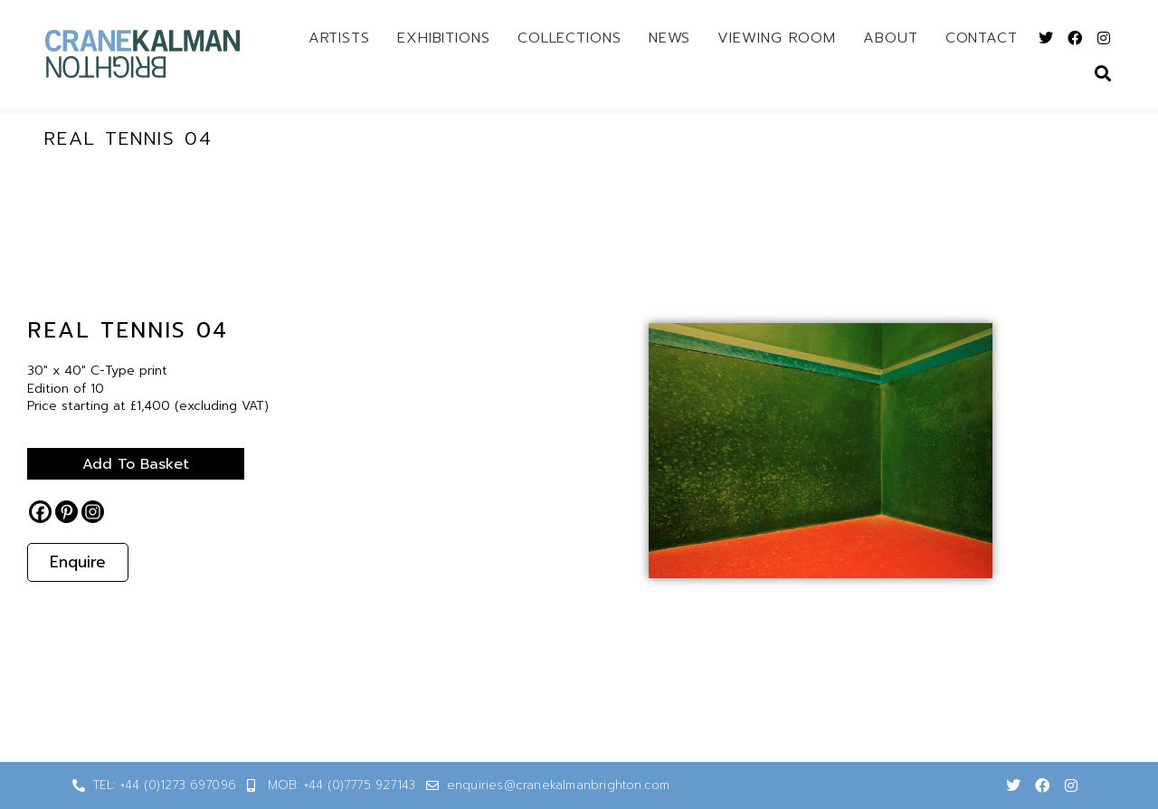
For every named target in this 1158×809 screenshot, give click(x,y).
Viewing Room (776, 38)
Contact (981, 38)
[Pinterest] (66, 511)
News (670, 38)
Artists (339, 38)
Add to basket (135, 464)
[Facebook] (40, 511)
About (890, 38)
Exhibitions (443, 38)
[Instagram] (92, 511)
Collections (569, 38)
